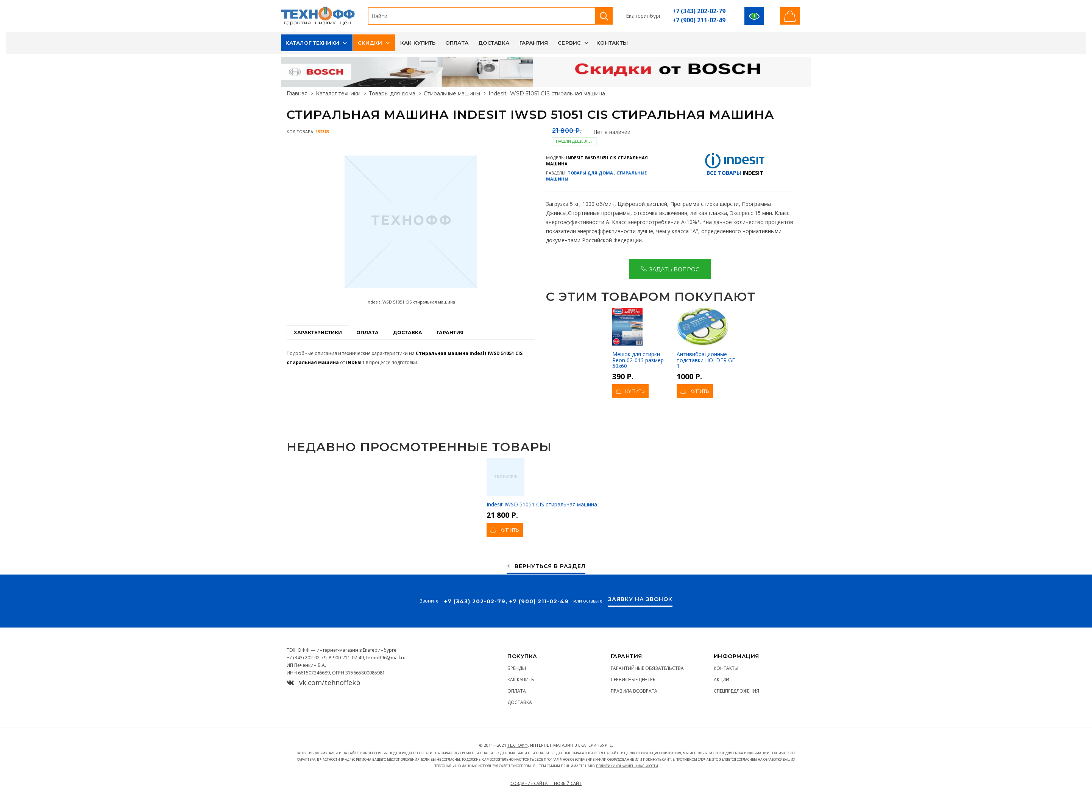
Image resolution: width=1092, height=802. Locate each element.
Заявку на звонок (640, 599)
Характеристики (318, 332)
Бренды (516, 668)
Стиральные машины (452, 93)
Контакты (612, 43)
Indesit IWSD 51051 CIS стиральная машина (542, 483)
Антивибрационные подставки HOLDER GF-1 (707, 338)
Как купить (417, 43)
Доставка (494, 43)
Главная (297, 93)
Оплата (456, 43)
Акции (721, 679)
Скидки (370, 43)
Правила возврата (634, 691)
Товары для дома (392, 93)
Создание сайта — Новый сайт (546, 783)
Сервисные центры (634, 679)
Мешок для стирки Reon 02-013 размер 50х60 (638, 338)
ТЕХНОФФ (517, 745)
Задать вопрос (670, 269)
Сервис (569, 43)
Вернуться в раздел (546, 566)
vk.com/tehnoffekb (323, 682)
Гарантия (533, 43)
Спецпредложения (736, 691)
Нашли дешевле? (574, 141)
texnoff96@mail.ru (386, 657)
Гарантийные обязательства (647, 668)
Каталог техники (312, 43)
